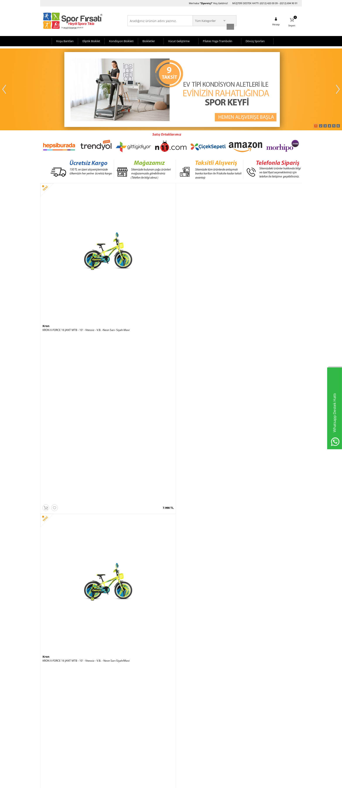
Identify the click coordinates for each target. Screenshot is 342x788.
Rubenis (114, 635)
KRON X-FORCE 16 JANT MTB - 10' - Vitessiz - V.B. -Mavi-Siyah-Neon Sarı (138, 545)
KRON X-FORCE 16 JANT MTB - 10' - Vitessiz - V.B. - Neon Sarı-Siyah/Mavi (138, 260)
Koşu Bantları (65, 40)
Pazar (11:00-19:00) (229, 733)
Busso (112, 349)
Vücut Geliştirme (179, 40)
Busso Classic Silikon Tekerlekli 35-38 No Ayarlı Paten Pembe (138, 355)
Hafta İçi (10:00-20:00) (230, 720)
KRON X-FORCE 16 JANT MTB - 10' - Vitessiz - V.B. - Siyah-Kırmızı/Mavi (269, 355)
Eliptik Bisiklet (91, 40)
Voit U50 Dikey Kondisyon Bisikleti (259, 543)
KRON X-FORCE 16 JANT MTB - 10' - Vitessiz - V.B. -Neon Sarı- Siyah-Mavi (73, 260)
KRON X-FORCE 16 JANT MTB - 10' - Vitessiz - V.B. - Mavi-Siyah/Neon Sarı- (203, 260)
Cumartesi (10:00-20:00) (231, 727)
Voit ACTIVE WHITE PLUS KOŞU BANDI (196, 543)
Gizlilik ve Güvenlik (53, 753)
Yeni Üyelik (136, 720)
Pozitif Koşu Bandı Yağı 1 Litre (191, 448)
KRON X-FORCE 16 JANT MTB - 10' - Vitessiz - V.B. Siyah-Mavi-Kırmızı (72, 545)
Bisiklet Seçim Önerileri (56, 727)
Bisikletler (148, 40)
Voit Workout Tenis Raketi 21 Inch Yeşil (131, 448)
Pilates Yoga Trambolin (217, 40)
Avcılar (177, 720)
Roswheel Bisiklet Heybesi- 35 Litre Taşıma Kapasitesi (73, 641)
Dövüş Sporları (255, 40)
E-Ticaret (157, 782)
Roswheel (49, 635)
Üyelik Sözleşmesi (53, 733)
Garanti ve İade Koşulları (57, 746)
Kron (46, 254)
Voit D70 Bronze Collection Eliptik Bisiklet (67, 448)
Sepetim (91, 733)
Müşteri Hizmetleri (97, 727)
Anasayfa (91, 720)
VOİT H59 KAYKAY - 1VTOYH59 (61, 353)
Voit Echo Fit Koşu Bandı (253, 639)
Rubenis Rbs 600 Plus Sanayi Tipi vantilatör (133, 639)
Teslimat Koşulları (53, 720)
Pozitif (177, 445)
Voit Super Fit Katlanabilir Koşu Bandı (195, 639)
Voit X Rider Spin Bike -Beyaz (256, 258)
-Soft (148, 782)
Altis (176, 349)
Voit (241, 254)
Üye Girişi (135, 727)
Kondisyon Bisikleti (121, 40)
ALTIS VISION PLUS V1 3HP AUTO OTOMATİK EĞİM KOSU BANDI (202, 355)
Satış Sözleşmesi (52, 740)
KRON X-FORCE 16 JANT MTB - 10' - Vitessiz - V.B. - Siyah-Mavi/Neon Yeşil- (269, 450)
